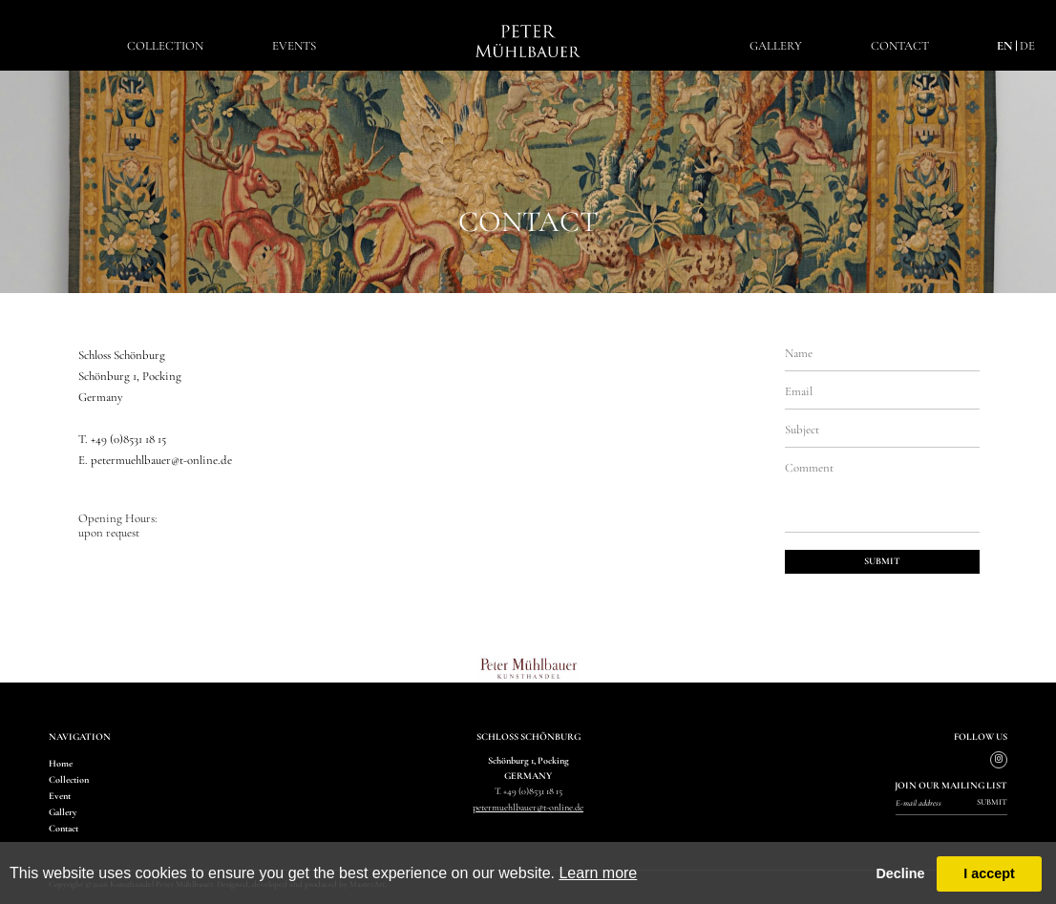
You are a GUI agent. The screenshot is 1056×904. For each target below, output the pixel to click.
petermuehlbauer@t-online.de (528, 807)
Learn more (598, 873)
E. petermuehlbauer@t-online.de (155, 460)
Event (60, 796)
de (1027, 45)
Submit (992, 802)
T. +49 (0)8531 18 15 (122, 439)
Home (61, 763)
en (1004, 45)
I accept (989, 873)
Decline (900, 873)
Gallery (776, 45)
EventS (294, 45)
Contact (900, 45)
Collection (165, 45)
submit (882, 561)
